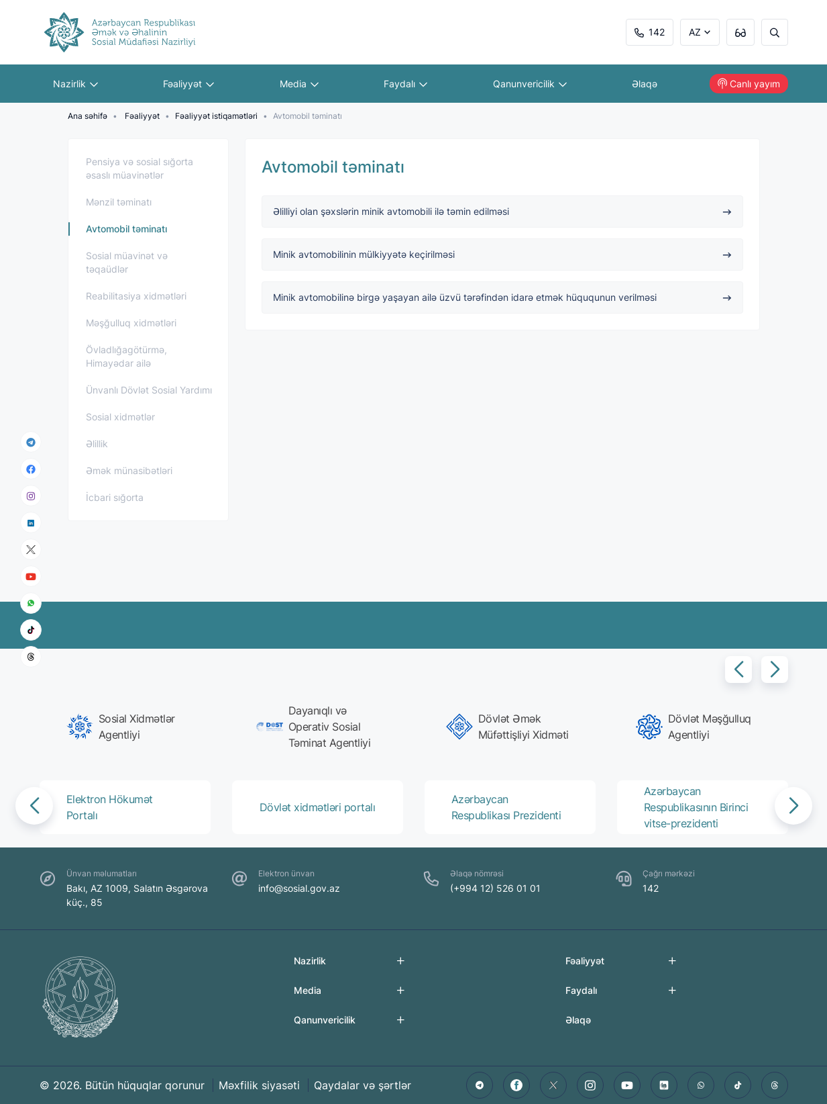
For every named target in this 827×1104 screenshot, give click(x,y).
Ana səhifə (87, 116)
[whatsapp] (31, 603)
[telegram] (31, 441)
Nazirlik (75, 83)
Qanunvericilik (530, 83)
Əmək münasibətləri (129, 470)
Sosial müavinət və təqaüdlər (127, 262)
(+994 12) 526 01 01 (495, 888)
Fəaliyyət (188, 83)
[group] (129, 726)
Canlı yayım (749, 83)
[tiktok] (31, 630)
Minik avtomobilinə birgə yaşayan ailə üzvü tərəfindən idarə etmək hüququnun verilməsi (502, 297)
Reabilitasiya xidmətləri (136, 296)
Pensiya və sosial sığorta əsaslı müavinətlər (139, 168)
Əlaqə (644, 83)
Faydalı (405, 83)
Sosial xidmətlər (120, 416)
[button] (738, 669)
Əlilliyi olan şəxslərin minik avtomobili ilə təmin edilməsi (502, 211)
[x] (31, 550)
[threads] (31, 657)
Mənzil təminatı (119, 202)
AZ (695, 32)
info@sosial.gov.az (299, 888)
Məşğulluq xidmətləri (131, 322)
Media (299, 83)
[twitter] (553, 1085)
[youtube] (30, 576)
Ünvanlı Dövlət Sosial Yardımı (149, 390)
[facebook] (31, 468)
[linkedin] (31, 522)
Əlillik (97, 443)
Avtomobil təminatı (126, 228)
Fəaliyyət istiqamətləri (216, 116)
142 (650, 32)
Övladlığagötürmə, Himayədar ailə (126, 356)
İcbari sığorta (115, 497)
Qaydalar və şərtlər (362, 1085)
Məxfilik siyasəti (259, 1085)
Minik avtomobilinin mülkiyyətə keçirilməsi (502, 254)
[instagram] (31, 496)
